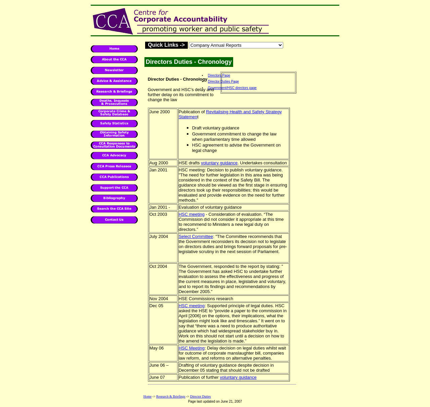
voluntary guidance (219, 162)
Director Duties (200, 396)
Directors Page (219, 75)
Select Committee (196, 236)
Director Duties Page (223, 81)
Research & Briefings (170, 396)
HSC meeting (192, 214)
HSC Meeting (192, 348)
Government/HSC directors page (232, 88)
